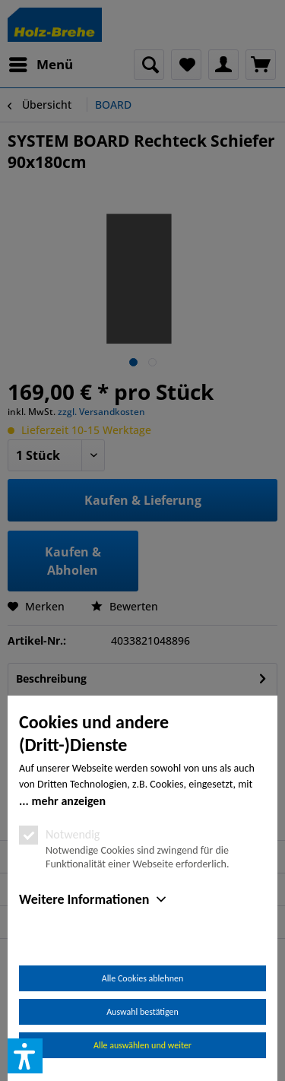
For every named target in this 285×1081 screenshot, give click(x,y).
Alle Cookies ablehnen (142, 978)
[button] (25, 1055)
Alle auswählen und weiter (142, 1045)
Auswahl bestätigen (142, 1012)
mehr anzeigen (68, 801)
